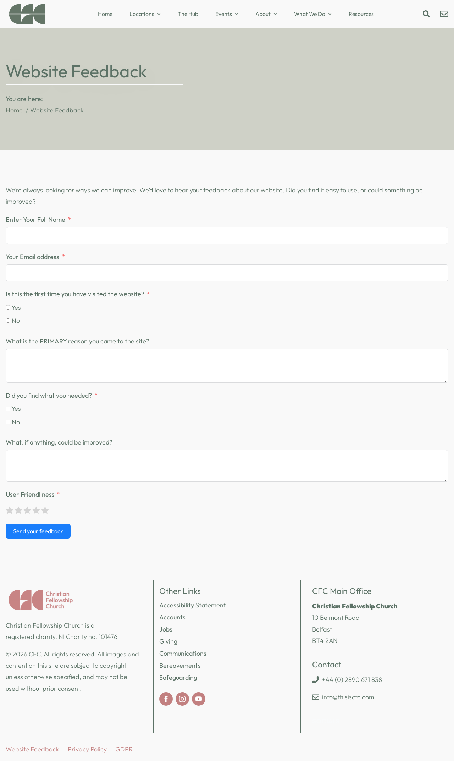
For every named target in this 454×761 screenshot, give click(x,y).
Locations (141, 13)
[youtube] (198, 699)
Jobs (165, 629)
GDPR (124, 749)
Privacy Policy (87, 749)
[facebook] (166, 699)
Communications (182, 653)
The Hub (188, 13)
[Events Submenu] (238, 14)
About (263, 13)
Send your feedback (38, 531)
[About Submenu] (277, 14)
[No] (8, 320)
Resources (361, 13)
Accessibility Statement (192, 605)
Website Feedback (32, 749)
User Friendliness (30, 494)
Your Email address (32, 257)
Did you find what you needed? (49, 395)
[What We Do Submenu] (332, 14)
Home (105, 13)
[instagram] (182, 699)
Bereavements (180, 665)
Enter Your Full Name (35, 219)
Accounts (172, 617)
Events (223, 13)
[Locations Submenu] (161, 14)
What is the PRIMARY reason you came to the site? (77, 341)
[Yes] (8, 307)
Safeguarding (178, 677)
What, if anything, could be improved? (59, 442)
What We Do (309, 13)
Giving (168, 641)
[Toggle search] (426, 14)
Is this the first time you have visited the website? (75, 294)
